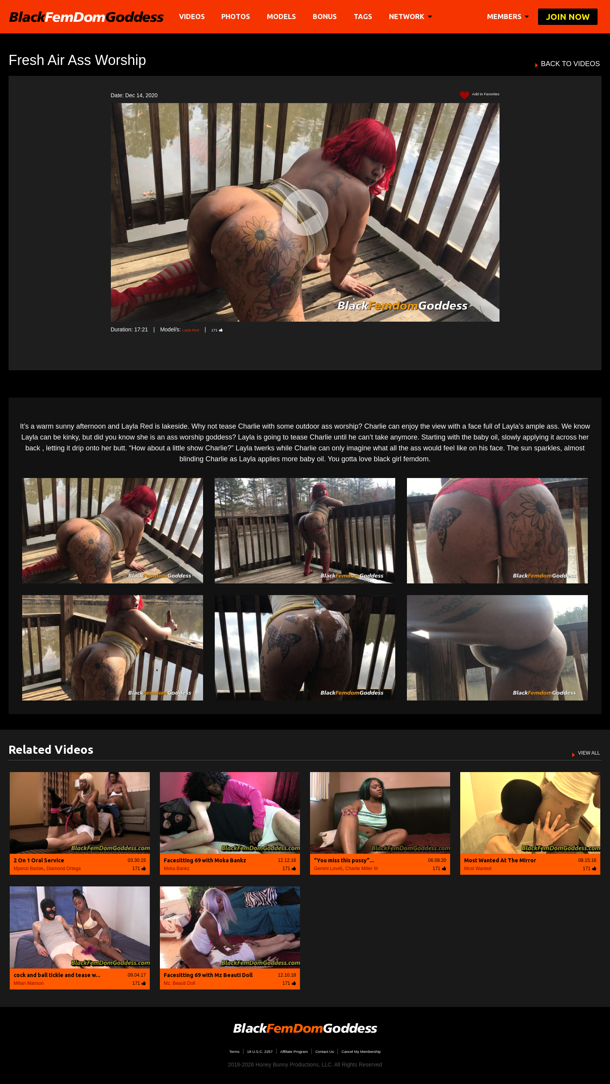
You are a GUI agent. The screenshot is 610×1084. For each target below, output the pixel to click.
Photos (238, 16)
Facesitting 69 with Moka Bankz (205, 860)
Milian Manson (29, 983)
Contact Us (330, 1051)
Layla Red (194, 329)
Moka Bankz (176, 868)
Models (284, 16)
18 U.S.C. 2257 (242, 1051)
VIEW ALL (584, 752)
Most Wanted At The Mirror (500, 860)
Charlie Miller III (361, 868)
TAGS (365, 16)
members (508, 16)
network (412, 16)
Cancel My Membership (381, 1051)
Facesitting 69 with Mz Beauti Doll (208, 975)
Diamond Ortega (64, 868)
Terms (207, 1051)
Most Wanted (477, 868)
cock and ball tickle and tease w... (57, 975)
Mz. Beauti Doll (179, 983)
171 (227, 329)
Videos (194, 16)
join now (568, 16)
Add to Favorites (473, 95)
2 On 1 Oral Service (39, 860)
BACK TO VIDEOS (570, 64)
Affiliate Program (289, 1051)
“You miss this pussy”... (344, 860)
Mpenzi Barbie (29, 868)
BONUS (327, 16)
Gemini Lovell (328, 868)
